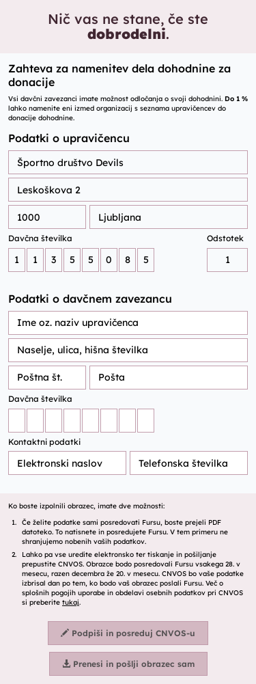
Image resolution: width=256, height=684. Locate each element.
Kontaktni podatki (44, 442)
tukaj (70, 602)
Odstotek (225, 238)
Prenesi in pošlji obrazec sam (128, 664)
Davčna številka (40, 238)
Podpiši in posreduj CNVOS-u (128, 633)
